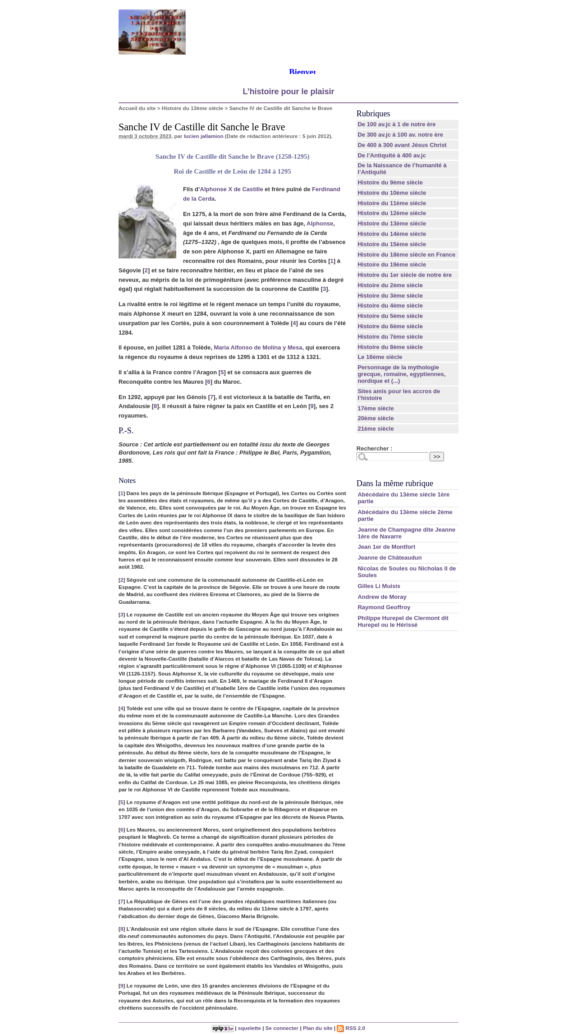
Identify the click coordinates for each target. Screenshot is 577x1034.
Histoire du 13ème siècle (192, 108)
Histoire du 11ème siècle (391, 203)
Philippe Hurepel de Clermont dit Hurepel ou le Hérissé (403, 621)
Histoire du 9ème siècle (390, 182)
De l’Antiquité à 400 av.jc (391, 155)
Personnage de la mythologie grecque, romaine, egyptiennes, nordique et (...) (401, 374)
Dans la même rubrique (395, 483)
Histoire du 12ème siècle (391, 213)
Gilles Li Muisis (378, 586)
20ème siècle (375, 418)
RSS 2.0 (351, 1028)
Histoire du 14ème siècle (391, 233)
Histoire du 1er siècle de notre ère (404, 274)
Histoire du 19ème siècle (391, 264)
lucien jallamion (204, 136)
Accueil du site (137, 108)
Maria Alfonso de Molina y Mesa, (259, 347)
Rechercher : (374, 448)
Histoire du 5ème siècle (390, 315)
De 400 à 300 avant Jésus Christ (401, 145)
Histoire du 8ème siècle (390, 347)
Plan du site (318, 1028)
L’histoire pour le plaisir (288, 91)
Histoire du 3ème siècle (390, 295)
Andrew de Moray (381, 596)
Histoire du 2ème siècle (390, 285)
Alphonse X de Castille (231, 189)
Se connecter (282, 1028)
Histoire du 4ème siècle (390, 305)
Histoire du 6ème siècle (390, 326)
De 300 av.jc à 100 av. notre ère (400, 134)
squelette (249, 1028)
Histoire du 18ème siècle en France (406, 254)
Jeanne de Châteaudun (389, 557)
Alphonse (320, 223)
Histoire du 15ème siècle (391, 244)
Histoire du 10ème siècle (391, 192)
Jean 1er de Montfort (386, 546)
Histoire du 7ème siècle (390, 336)
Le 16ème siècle (379, 357)
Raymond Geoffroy (383, 607)
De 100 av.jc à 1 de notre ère (396, 124)
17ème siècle (375, 408)
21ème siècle (375, 428)
